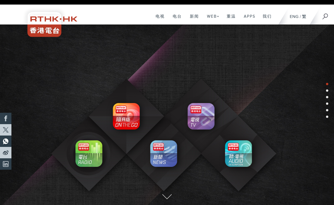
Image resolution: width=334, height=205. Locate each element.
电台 (175, 19)
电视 (158, 19)
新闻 (192, 19)
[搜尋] (325, 14)
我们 (265, 19)
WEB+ (211, 19)
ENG (294, 16)
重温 (229, 19)
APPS (247, 19)
